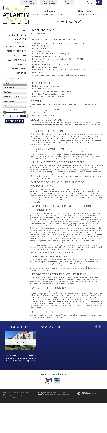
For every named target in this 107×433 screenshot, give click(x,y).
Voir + (20, 342)
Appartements (17, 35)
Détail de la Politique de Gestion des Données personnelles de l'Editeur (54, 252)
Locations (20, 55)
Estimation (19, 64)
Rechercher (14, 121)
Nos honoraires (25, 395)
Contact (21, 73)
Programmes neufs (15, 46)
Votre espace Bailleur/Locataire (49, 2)
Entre (4, 116)
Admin (4, 397)
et (17, 116)
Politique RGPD (12, 397)
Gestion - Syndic (16, 60)
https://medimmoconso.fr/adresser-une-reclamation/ (69, 75)
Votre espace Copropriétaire (29, 2)
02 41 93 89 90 (71, 21)
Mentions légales (15, 395)
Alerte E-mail (18, 68)
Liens (31, 395)
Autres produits (16, 51)
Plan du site (6, 395)
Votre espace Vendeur (68, 2)
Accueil (21, 30)
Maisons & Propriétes (19, 40)
